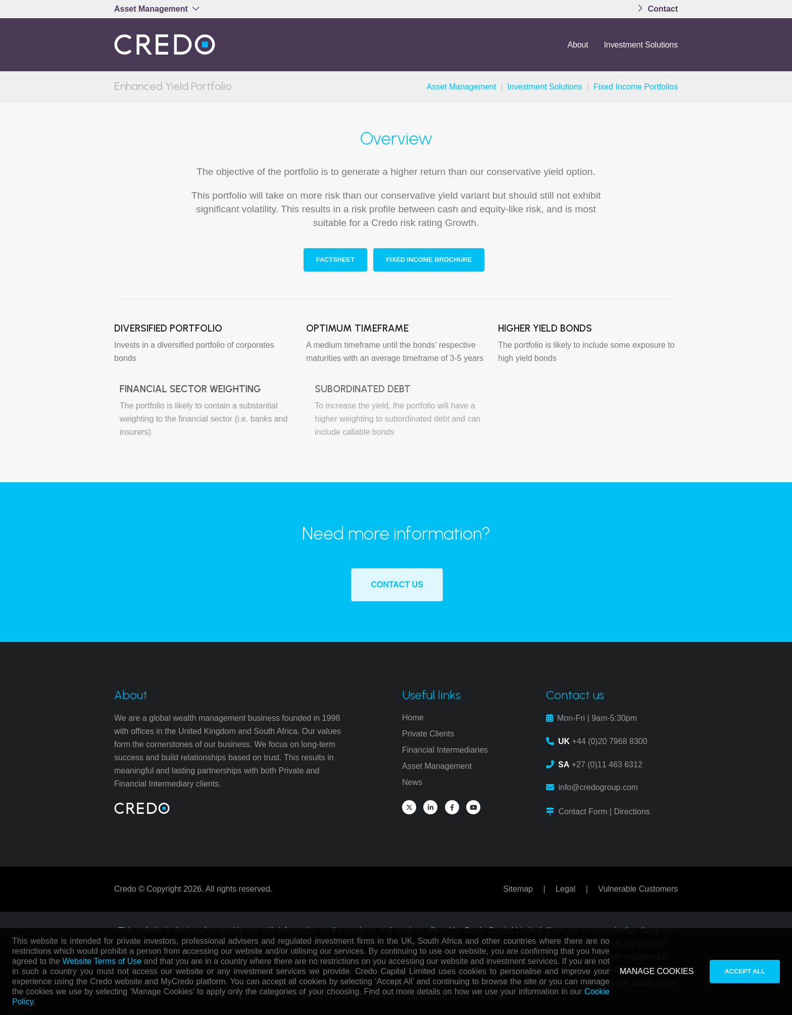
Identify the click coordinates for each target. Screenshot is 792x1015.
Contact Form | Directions (604, 811)
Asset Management (462, 86)
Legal (565, 889)
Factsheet (336, 259)
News (412, 782)
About (577, 44)
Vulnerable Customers (638, 889)
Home (413, 717)
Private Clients (428, 733)
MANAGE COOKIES (657, 971)
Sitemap (518, 889)
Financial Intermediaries (445, 750)
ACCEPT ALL (744, 971)
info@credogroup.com (598, 787)
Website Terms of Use (102, 961)
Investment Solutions (641, 44)
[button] (160, 9)
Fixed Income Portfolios (635, 86)
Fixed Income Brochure (430, 259)
